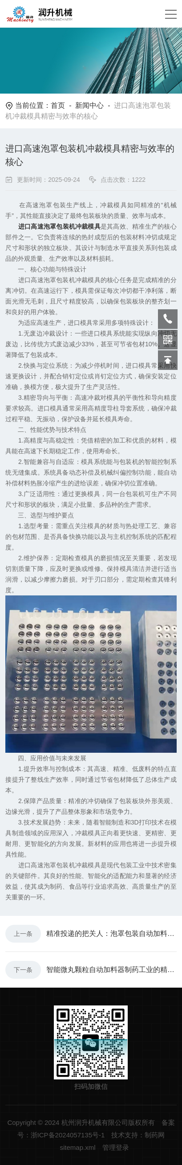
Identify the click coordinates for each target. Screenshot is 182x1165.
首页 (58, 105)
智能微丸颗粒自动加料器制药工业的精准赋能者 (111, 969)
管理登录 (115, 1147)
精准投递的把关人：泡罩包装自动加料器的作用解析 (111, 933)
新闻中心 (89, 105)
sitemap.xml (77, 1147)
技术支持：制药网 (138, 1135)
